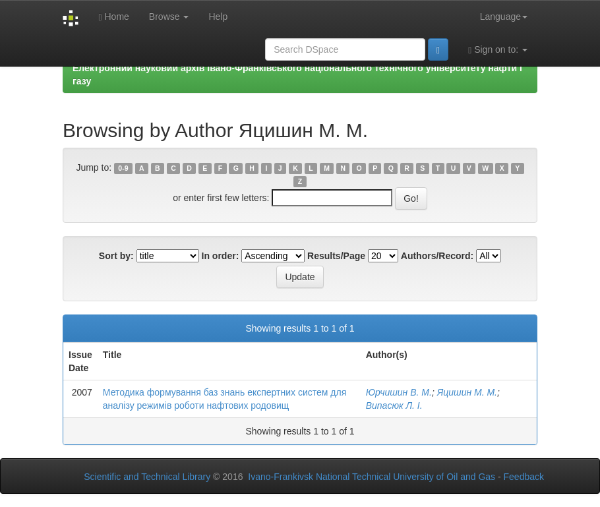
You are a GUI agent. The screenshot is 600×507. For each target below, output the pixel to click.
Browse (169, 16)
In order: (220, 256)
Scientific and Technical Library (147, 476)
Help (217, 16)
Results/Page (336, 256)
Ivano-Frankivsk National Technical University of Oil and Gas (371, 476)
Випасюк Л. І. (394, 405)
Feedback (524, 476)
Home (113, 16)
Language (503, 16)
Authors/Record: (437, 256)
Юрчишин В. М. (399, 392)
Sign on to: (497, 49)
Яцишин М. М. (467, 392)
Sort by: (116, 256)
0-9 (123, 168)
